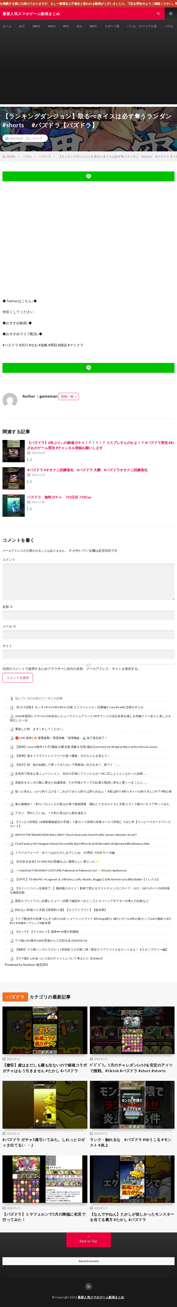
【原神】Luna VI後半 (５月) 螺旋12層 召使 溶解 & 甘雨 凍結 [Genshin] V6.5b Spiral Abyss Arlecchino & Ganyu (86, 747)
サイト (7, 646)
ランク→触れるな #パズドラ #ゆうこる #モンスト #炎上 (131, 1142)
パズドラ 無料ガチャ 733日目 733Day (59, 497)
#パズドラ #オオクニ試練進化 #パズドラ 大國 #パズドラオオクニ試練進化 (87, 470)
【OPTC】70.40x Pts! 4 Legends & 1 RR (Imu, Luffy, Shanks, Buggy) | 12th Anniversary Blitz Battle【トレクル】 (87, 879)
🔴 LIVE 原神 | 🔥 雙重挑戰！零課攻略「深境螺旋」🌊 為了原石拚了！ (61, 738)
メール (9, 626)
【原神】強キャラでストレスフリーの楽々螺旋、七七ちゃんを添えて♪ (62, 756)
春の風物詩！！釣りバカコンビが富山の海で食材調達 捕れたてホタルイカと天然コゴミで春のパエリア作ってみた (92, 804)
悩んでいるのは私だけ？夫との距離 (39, 698)
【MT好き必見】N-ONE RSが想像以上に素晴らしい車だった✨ (57, 861)
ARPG (36, 26)
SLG (79, 26)
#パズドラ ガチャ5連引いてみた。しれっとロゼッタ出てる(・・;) (43, 1142)
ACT (22, 26)
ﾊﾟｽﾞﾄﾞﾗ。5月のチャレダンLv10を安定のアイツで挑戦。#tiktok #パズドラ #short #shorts (131, 1068)
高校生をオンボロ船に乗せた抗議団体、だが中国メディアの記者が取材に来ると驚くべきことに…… (81, 782)
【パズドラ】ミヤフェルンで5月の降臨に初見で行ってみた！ (43, 1217)
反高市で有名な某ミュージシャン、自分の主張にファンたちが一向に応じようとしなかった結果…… (81, 773)
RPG (66, 26)
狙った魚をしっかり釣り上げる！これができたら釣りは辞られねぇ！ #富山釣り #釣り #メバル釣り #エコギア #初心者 (93, 791)
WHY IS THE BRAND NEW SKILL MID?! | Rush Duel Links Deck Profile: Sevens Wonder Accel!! (76, 835)
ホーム (6, 26)
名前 (7, 606)
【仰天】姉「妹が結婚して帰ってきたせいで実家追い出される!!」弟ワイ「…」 (68, 764)
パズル (168, 26)
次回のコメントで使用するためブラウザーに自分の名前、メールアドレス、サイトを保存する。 (71, 668)
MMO (52, 26)
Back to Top (88, 1241)
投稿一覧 (67, 396)
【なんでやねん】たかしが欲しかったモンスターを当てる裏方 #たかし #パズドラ (132, 1217)
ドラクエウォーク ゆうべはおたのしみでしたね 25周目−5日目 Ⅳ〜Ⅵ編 (65, 852)
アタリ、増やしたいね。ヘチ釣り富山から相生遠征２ (50, 813)
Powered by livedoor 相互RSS (26, 965)
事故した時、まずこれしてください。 (40, 729)
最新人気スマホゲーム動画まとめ (101, 1297)
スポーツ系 (111, 26)
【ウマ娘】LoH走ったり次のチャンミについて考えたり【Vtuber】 (59, 958)
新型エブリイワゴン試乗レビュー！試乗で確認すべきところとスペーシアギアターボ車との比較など (82, 901)
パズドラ (36, 138)
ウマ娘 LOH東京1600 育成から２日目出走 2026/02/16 (51, 940)
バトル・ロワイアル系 (142, 26)
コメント (8, 559)
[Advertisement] (88, 69)
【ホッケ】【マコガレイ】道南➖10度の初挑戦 (47, 931)
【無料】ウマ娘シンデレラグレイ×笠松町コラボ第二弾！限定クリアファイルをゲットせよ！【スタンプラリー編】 (91, 949)
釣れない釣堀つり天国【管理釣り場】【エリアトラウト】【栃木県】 (61, 910)
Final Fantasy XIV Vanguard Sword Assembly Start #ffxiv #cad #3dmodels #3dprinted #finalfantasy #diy (82, 843)
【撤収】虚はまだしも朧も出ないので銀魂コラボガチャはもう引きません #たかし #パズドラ (44, 1068)
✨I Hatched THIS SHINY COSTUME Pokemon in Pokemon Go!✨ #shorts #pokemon (71, 870)
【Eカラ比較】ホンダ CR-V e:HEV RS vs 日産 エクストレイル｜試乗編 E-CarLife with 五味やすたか (79, 707)
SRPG (93, 26)
